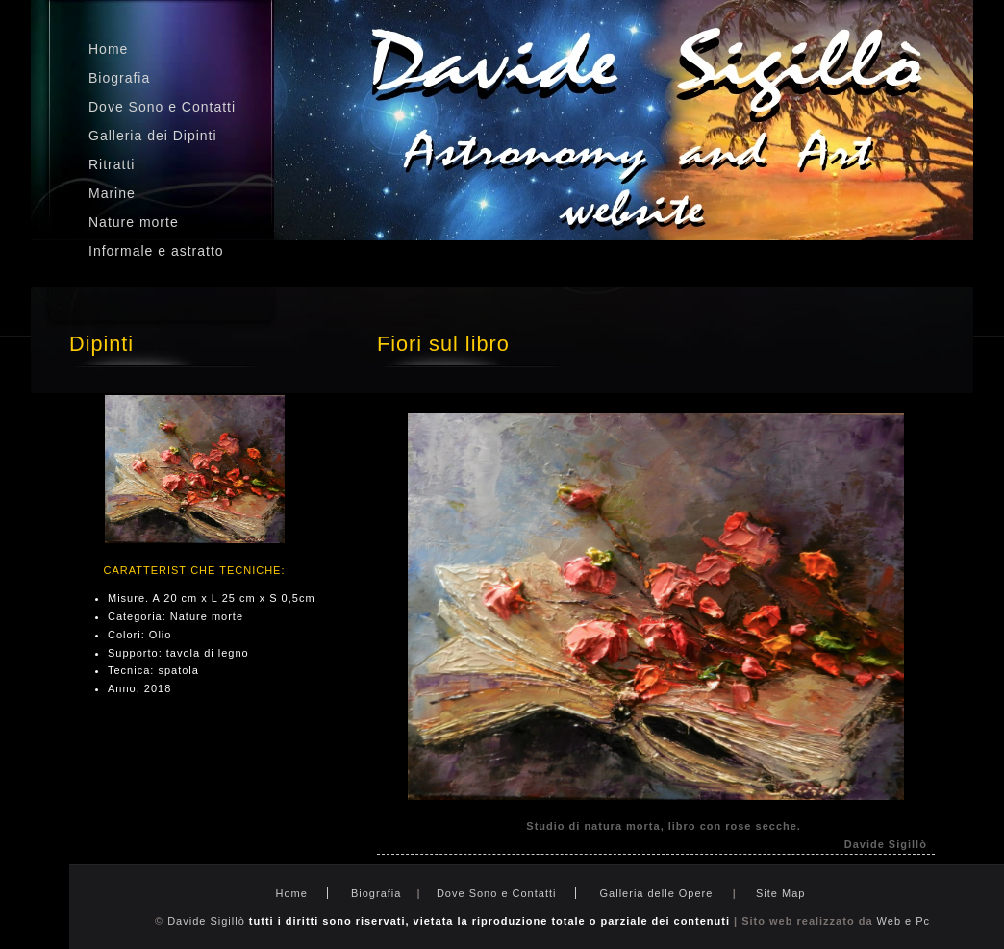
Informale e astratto (156, 251)
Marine (112, 193)
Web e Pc (904, 921)
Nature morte (133, 222)
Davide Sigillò (206, 921)
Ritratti (111, 164)
